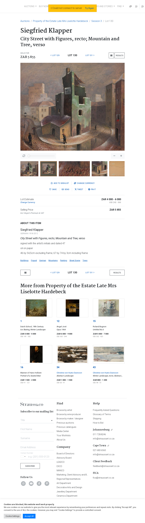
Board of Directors (65, 453)
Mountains (53, 260)
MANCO (60, 470)
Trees (85, 260)
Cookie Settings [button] (12, 516)
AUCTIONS (29, 6)
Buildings (24, 260)
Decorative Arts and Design (69, 487)
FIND (119, 6)
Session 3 (96, 21)
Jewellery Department (67, 491)
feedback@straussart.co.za (106, 466)
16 (21, 367)
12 (58, 321)
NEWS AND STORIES (103, 6)
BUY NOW (43, 6)
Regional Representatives (69, 479)
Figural (34, 260)
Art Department (64, 483)
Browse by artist (64, 410)
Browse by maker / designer (70, 418)
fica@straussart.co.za (103, 478)
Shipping (97, 418)
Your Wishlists (64, 435)
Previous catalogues (66, 427)
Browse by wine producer (69, 414)
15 (94, 321)
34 (58, 367)
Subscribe (30, 466)
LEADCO (60, 462)
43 (94, 367)
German (42, 260)
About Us (61, 439)
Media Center (63, 431)
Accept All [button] (29, 516)
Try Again (89, 8)
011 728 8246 (99, 434)
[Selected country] (23, 456)
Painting (63, 260)
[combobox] (37, 419)
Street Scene (74, 260)
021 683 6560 (99, 450)
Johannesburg (101, 430)
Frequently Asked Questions (106, 410)
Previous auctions (65, 423)
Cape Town (99, 446)
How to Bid (98, 423)
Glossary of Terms (102, 414)
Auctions (25, 21)
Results (119, 55)
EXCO (59, 466)
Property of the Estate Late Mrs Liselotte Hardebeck (60, 21)
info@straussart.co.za (103, 438)
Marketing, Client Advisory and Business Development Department (88, 474)
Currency (84, 183)
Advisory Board (64, 458)
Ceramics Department (67, 496)
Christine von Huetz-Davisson (69, 373)
